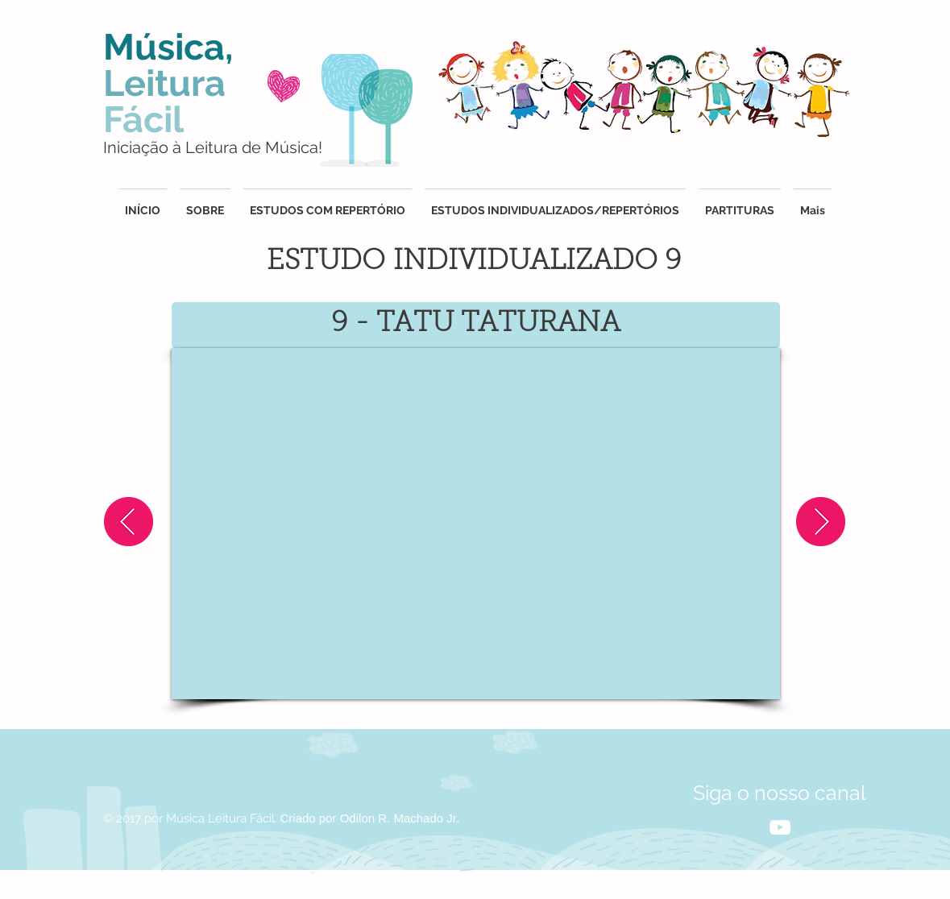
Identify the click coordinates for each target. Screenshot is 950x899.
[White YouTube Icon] (780, 827)
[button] (555, 203)
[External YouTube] (476, 523)
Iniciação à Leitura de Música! (212, 147)
